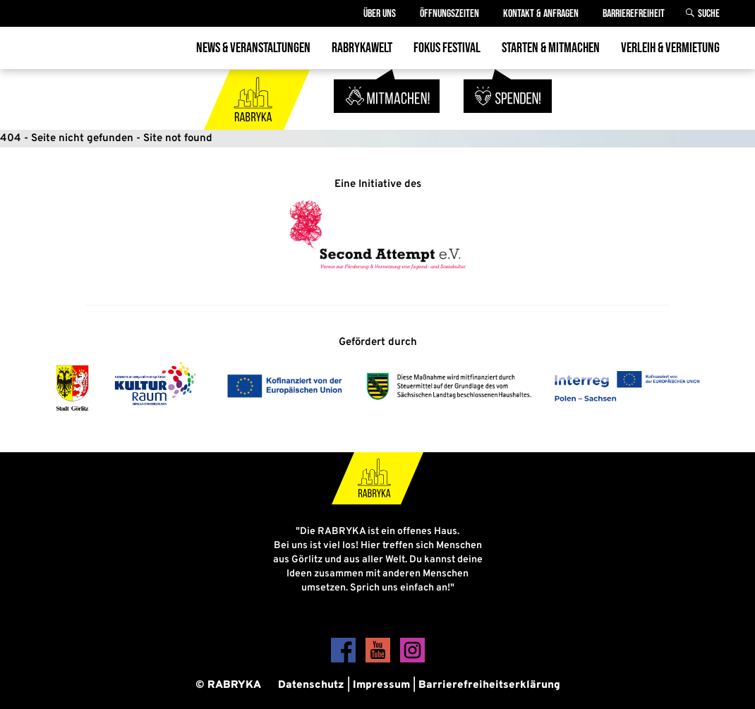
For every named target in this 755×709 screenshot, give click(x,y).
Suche (709, 13)
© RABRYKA (228, 685)
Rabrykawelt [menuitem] (362, 48)
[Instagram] (412, 660)
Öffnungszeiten (449, 13)
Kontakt (541, 13)
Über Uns (379, 13)
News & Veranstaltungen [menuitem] (253, 48)
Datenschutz (311, 685)
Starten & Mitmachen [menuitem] (551, 48)
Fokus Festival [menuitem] (447, 48)
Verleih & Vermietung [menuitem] (670, 48)
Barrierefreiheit (634, 13)
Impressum (381, 685)
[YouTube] (379, 660)
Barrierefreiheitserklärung (489, 685)
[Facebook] (344, 660)
